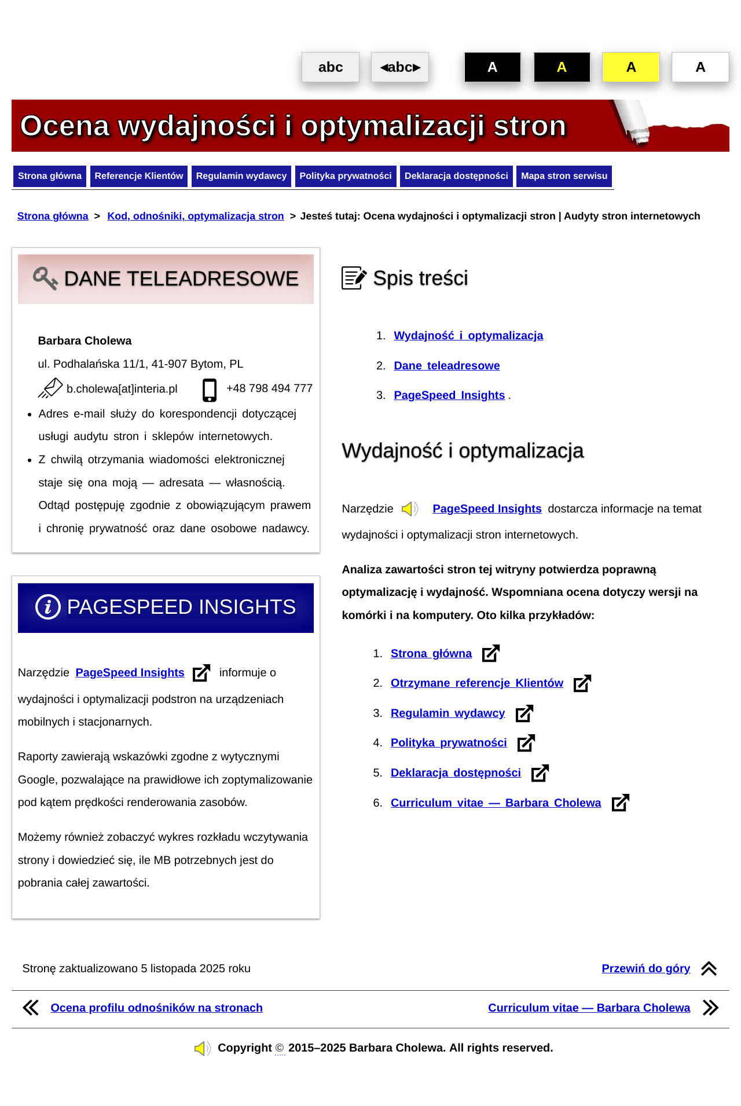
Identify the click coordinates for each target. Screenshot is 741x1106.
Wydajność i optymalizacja (468, 338)
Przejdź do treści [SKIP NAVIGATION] (3, 6)
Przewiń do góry (645, 971)
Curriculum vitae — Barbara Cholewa (496, 805)
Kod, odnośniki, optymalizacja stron (195, 222)
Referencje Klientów (158, 179)
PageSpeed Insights (487, 511)
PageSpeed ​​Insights (129, 675)
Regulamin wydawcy (274, 179)
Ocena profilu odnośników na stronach (156, 1010)
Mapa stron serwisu (640, 179)
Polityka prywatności (393, 179)
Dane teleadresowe (447, 368)
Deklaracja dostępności (518, 179)
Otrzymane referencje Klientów (477, 686)
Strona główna (56, 179)
